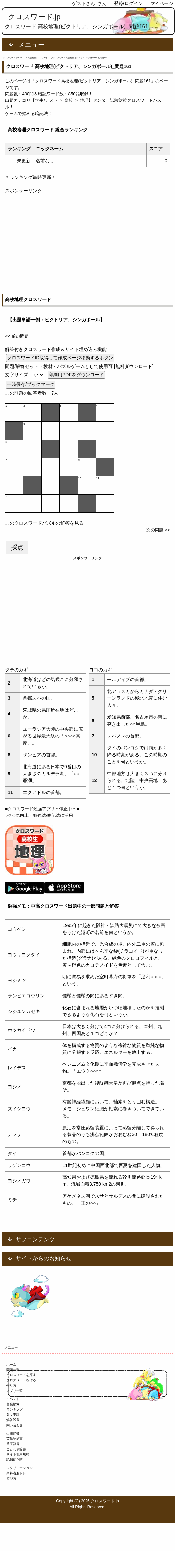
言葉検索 (12, 1404)
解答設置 (12, 1420)
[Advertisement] (87, 240)
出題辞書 (12, 1433)
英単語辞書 (14, 1438)
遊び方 (11, 1478)
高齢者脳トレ (16, 1473)
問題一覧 (12, 1370)
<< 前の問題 (16, 336)
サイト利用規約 (17, 1454)
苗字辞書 (12, 1444)
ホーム (11, 1364)
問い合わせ (14, 1425)
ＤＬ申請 (12, 1414)
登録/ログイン (128, 3)
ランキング (14, 1409)
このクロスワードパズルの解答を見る (44, 523)
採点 (17, 547)
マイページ (161, 3)
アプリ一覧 (14, 1391)
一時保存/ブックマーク (30, 384)
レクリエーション (19, 1468)
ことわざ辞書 (16, 1449)
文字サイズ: (18, 374)
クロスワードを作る (21, 1380)
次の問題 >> (158, 529)
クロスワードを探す (21, 1375)
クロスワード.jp (34, 17)
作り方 (11, 1385)
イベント (12, 1399)
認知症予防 (14, 1459)
